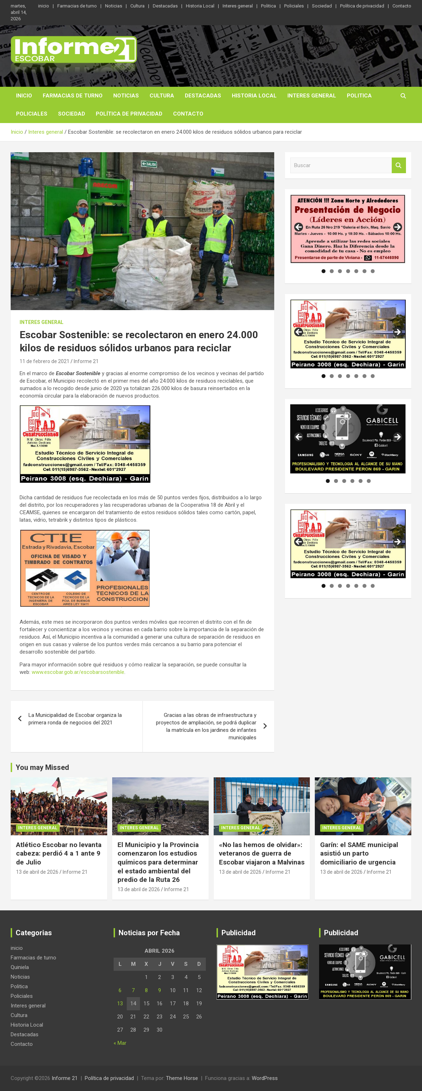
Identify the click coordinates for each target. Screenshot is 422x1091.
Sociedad (322, 6)
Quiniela (20, 967)
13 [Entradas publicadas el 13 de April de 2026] (120, 1003)
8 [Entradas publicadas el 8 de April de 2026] (146, 990)
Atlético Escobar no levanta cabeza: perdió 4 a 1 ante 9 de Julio (58, 853)
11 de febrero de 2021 (44, 361)
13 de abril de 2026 (37, 872)
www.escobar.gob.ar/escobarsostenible (78, 672)
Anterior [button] (299, 227)
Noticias (113, 6)
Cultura (137, 6)
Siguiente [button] (397, 227)
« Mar (120, 1043)
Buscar (399, 166)
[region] (348, 229)
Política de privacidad (362, 6)
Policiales (294, 6)
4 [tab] (348, 271)
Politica (268, 6)
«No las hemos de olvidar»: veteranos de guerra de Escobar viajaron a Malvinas (261, 853)
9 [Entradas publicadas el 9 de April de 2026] (159, 990)
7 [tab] (373, 271)
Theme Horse (182, 1078)
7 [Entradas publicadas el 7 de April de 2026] (133, 990)
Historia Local (200, 6)
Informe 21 (86, 361)
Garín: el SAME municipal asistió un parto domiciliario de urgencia (359, 853)
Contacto (401, 6)
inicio (43, 6)
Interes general (238, 6)
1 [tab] (323, 271)
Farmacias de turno (77, 6)
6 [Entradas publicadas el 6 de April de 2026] (120, 990)
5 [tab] (356, 271)
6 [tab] (364, 271)
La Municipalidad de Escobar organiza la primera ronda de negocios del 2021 (75, 719)
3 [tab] (340, 271)
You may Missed (42, 767)
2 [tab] (332, 271)
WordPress (265, 1078)
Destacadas (165, 6)
